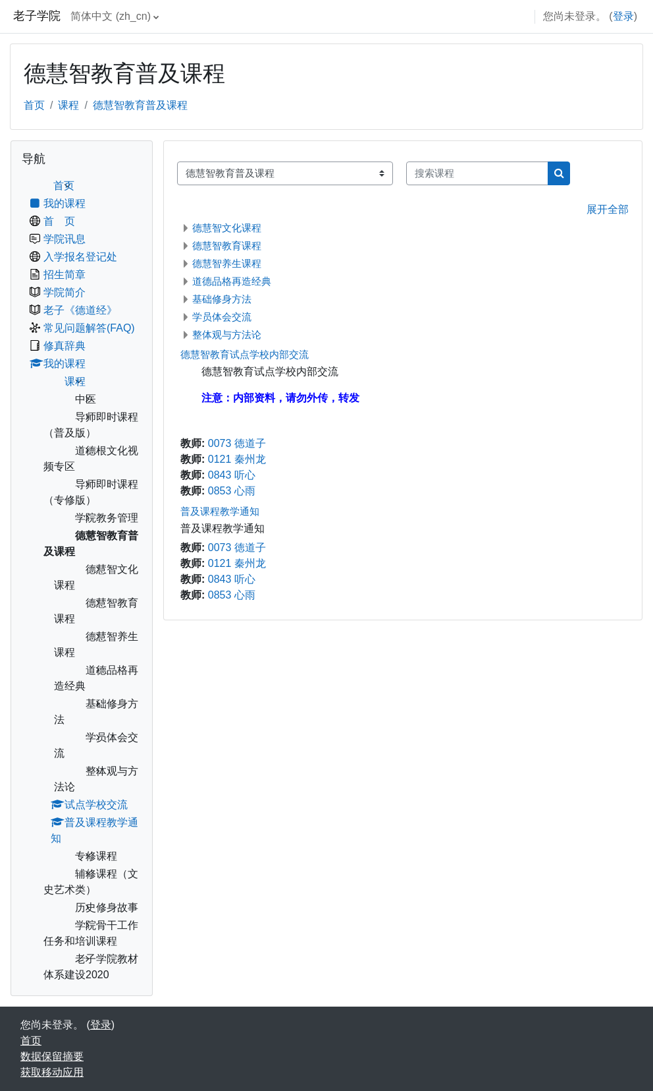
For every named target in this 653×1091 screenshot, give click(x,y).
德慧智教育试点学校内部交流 (244, 354)
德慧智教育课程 (226, 245)
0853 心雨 (231, 490)
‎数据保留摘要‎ (52, 1056)
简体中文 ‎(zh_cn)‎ (110, 16)
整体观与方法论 (226, 334)
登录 (623, 16)
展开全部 (608, 209)
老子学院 (37, 15)
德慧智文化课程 (226, 227)
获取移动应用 (52, 1072)
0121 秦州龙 (237, 459)
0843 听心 (231, 475)
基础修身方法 (221, 299)
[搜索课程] (477, 173)
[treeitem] (82, 580)
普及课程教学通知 (219, 511)
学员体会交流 (221, 316)
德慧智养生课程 (226, 263)
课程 (68, 105)
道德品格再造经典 (231, 281)
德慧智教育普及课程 (140, 105)
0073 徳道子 (237, 443)
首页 (34, 105)
